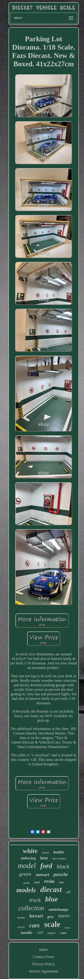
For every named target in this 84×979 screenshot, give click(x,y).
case (63, 933)
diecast (51, 889)
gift (68, 892)
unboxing (28, 858)
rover (67, 927)
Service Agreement (43, 971)
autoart (42, 874)
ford (46, 866)
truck (35, 900)
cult (40, 932)
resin (49, 881)
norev (64, 916)
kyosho (21, 917)
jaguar (51, 933)
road (37, 882)
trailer (58, 852)
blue (51, 899)
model (27, 866)
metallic (26, 933)
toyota (27, 882)
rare (61, 882)
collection (31, 908)
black (63, 866)
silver (45, 852)
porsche (61, 874)
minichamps (59, 909)
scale (52, 924)
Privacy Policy (43, 964)
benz (44, 858)
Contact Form (43, 957)
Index (43, 949)
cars (34, 925)
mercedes (59, 858)
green (25, 874)
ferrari (36, 916)
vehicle (21, 927)
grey (50, 917)
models (26, 890)
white (30, 850)
